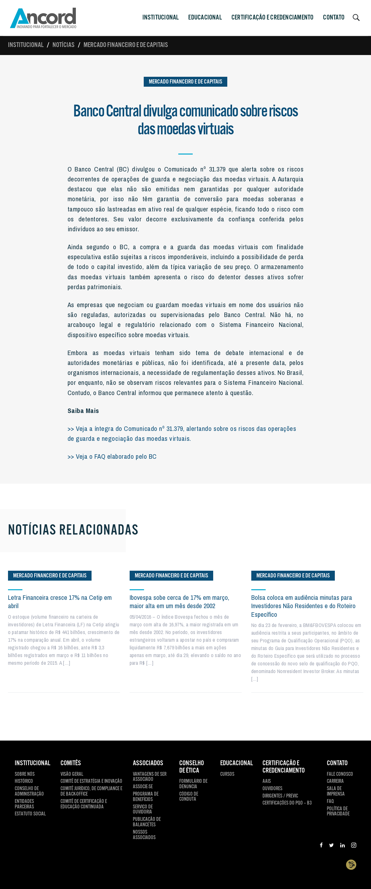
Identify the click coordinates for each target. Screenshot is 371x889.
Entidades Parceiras (24, 804)
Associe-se (143, 787)
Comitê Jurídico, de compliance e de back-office (91, 791)
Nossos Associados (144, 835)
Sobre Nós (25, 774)
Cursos (227, 774)
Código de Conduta (188, 797)
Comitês (70, 763)
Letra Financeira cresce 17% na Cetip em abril (60, 601)
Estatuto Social (30, 814)
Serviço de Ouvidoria (143, 810)
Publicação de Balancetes (147, 822)
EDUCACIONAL (236, 763)
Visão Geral (71, 774)
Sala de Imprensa (336, 791)
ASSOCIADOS (148, 763)
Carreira (335, 781)
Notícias (63, 45)
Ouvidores (272, 789)
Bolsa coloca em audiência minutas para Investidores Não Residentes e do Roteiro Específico (303, 606)
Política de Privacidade (338, 811)
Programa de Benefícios (145, 797)
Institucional (26, 45)
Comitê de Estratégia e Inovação (91, 781)
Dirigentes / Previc (280, 796)
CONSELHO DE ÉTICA (191, 767)
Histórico (24, 781)
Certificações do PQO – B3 (287, 803)
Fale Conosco (340, 774)
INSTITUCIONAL (160, 17)
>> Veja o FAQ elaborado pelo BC (112, 456)
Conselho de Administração (29, 791)
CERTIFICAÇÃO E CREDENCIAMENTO (272, 17)
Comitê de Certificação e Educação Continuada (83, 804)
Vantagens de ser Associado (149, 777)
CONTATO (333, 17)
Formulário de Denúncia (193, 784)
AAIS (266, 781)
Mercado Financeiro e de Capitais (126, 45)
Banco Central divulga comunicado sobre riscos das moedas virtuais (185, 120)
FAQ (330, 802)
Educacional (205, 17)
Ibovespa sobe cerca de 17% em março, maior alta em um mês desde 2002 (179, 601)
